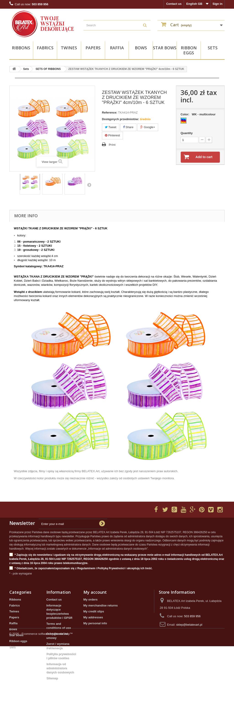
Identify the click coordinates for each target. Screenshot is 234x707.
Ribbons (21, 47)
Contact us (173, 3)
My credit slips (93, 611)
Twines (69, 47)
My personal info (95, 623)
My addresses (93, 617)
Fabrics (45, 47)
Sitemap (52, 678)
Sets (213, 47)
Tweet (110, 127)
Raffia (117, 47)
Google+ (147, 127)
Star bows (164, 47)
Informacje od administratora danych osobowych (60, 668)
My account (95, 592)
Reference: (109, 112)
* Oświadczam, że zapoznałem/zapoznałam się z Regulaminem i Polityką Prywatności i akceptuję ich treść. (81, 568)
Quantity (187, 133)
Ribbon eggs (189, 50)
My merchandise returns (100, 605)
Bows (141, 47)
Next (89, 185)
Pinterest (112, 135)
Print (112, 144)
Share (128, 127)
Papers (93, 47)
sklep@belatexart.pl (189, 624)
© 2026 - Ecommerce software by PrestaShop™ (41, 694)
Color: (199, 114)
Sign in (217, 3)
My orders (90, 599)
